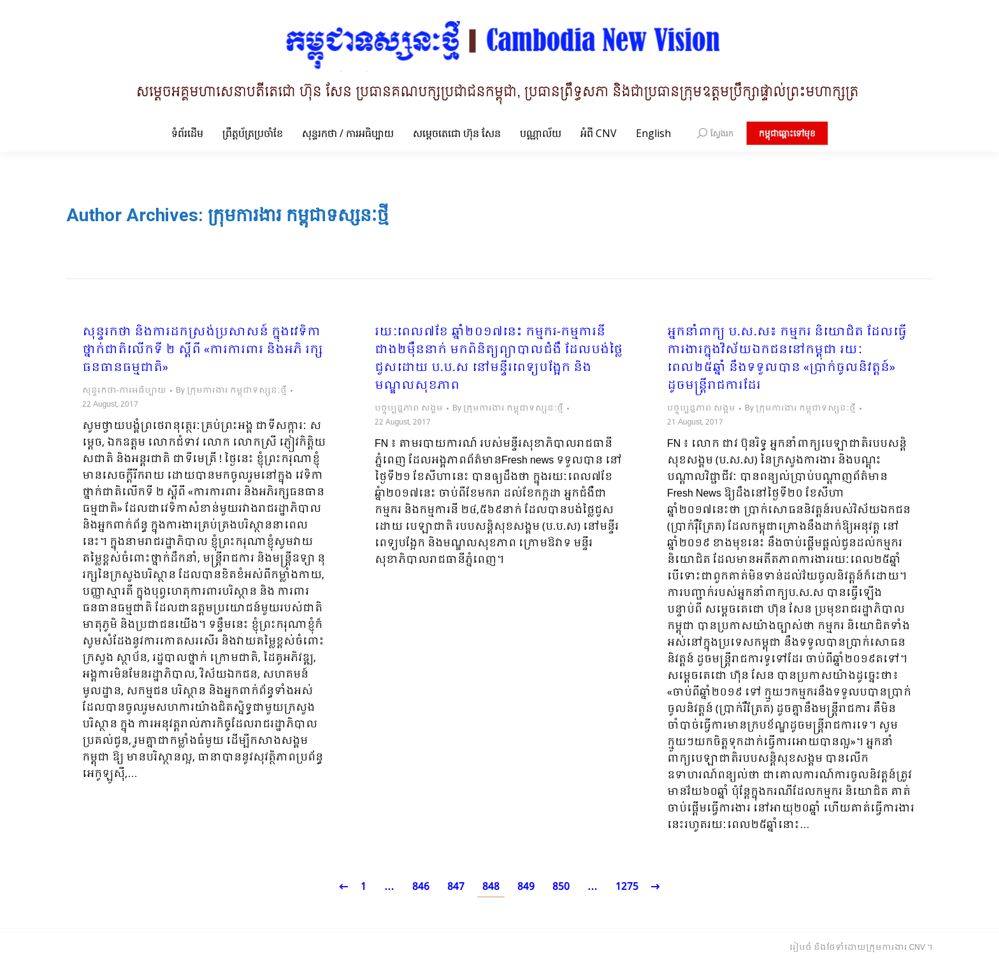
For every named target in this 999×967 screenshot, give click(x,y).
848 (491, 887)
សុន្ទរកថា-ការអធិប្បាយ (124, 390)
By (231, 390)
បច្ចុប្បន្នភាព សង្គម (409, 408)
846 (420, 887)
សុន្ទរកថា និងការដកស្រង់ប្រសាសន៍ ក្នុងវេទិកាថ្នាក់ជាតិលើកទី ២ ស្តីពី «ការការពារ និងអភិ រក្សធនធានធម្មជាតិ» (202, 350)
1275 (626, 887)
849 (526, 887)
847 (455, 887)
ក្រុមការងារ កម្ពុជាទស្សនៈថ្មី (298, 215)
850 (561, 887)
